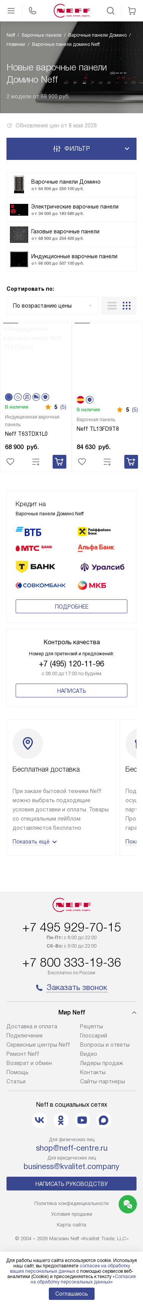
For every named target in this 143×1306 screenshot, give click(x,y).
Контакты (93, 1072)
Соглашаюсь (71, 1294)
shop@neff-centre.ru (72, 1148)
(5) (63, 407)
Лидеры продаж (101, 1063)
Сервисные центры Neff (38, 1045)
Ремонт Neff (22, 1054)
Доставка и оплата (31, 1026)
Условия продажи (71, 1214)
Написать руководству (71, 1184)
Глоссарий (93, 1035)
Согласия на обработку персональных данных (83, 1279)
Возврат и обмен (29, 1063)
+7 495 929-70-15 (71, 927)
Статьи (16, 1081)
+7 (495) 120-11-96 (71, 664)
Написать (71, 691)
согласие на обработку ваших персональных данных (70, 1268)
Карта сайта (71, 1225)
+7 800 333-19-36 (71, 962)
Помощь (17, 1072)
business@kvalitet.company (71, 1166)
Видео (88, 1054)
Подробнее (71, 607)
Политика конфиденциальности (71, 1203)
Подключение (24, 1035)
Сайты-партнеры (102, 1081)
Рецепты (91, 1026)
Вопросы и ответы (105, 1045)
